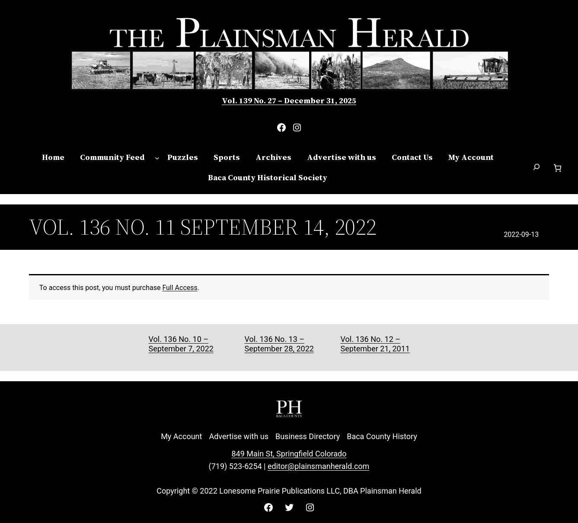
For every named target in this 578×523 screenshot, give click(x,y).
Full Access (179, 288)
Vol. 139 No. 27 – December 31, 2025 (289, 100)
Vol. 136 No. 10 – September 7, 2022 (181, 344)
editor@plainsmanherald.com (318, 466)
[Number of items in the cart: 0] (557, 168)
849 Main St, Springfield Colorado (288, 453)
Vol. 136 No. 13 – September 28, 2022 (278, 344)
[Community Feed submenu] (157, 157)
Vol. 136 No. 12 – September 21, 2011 (374, 344)
